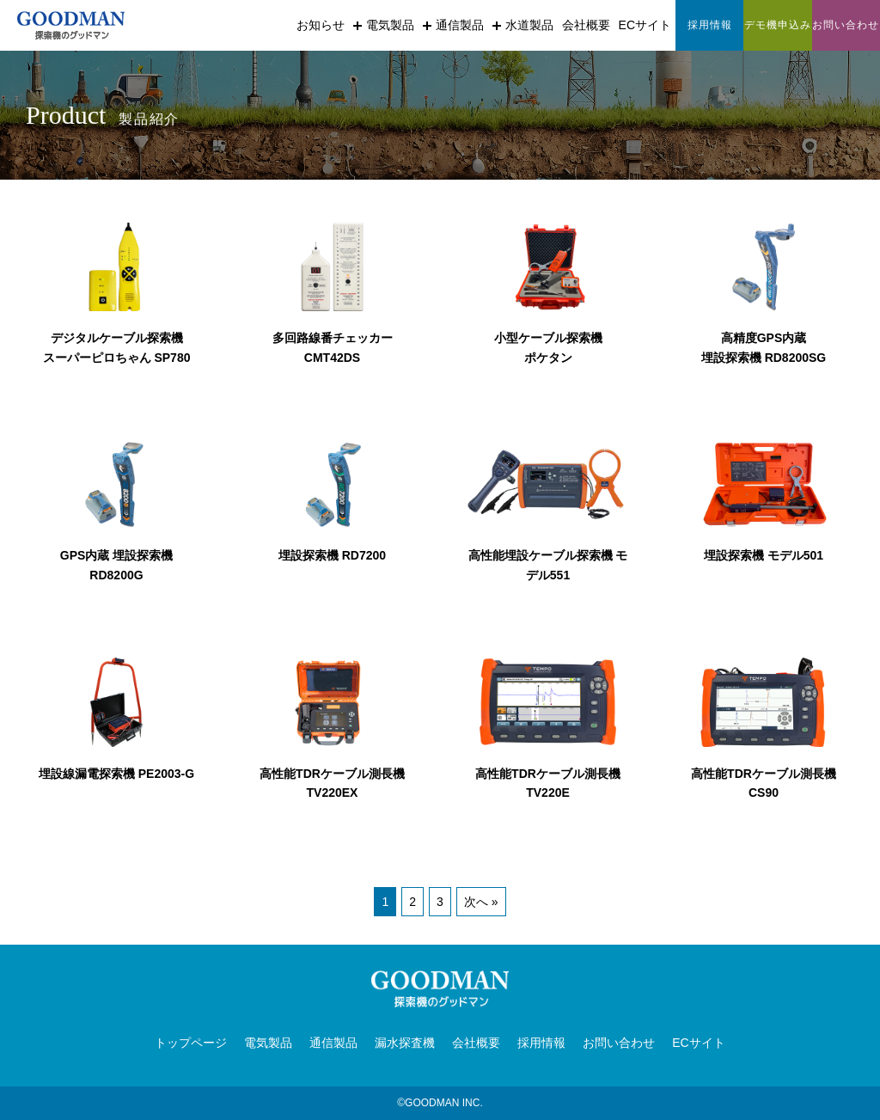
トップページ (191, 1043)
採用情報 (541, 1043)
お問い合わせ (619, 1043)
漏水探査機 (405, 1043)
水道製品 (522, 25)
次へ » (481, 902)
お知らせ (320, 25)
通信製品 (453, 25)
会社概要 (586, 25)
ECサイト (645, 25)
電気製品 (383, 25)
